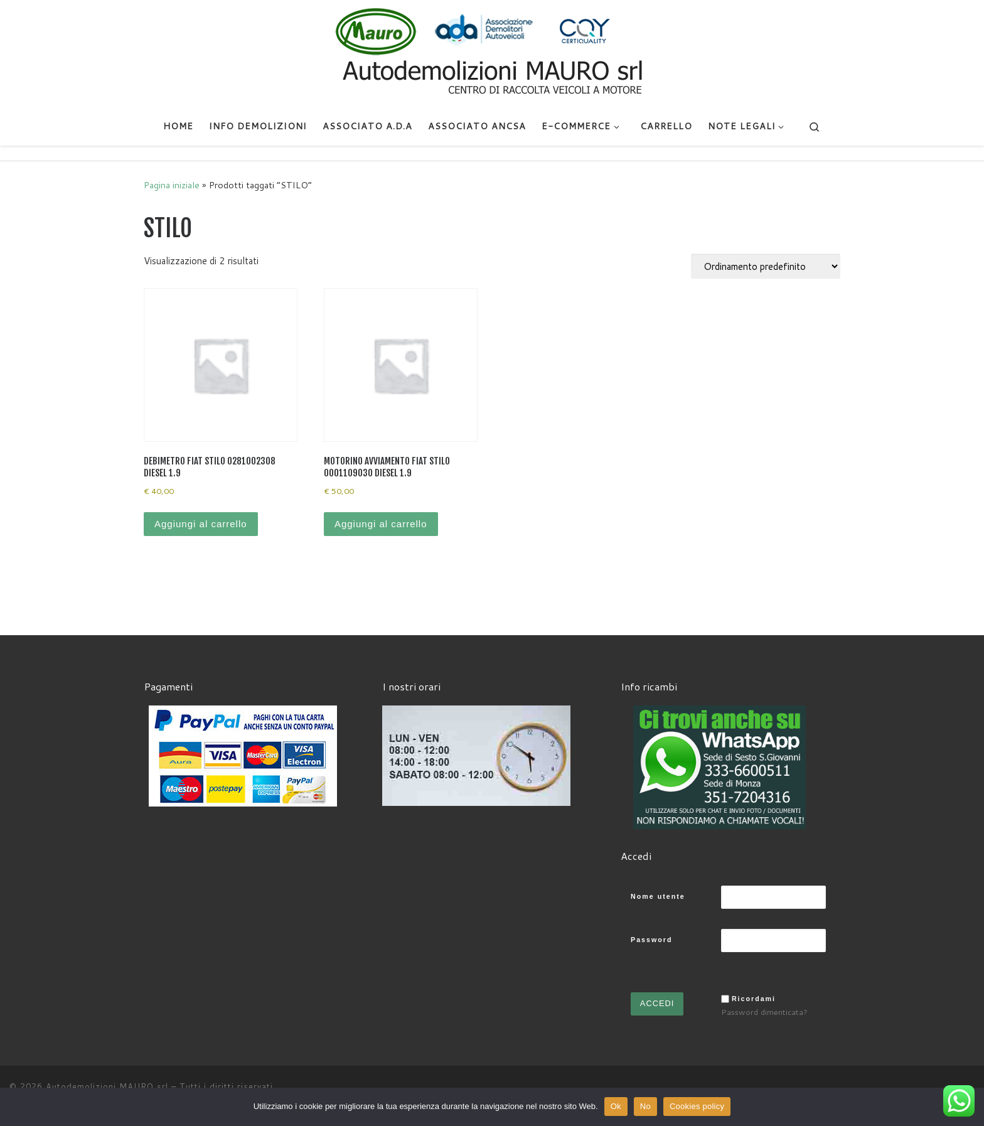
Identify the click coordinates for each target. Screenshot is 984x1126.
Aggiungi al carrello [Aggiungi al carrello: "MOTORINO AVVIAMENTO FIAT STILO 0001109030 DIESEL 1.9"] (380, 523)
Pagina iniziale (172, 184)
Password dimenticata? (764, 1011)
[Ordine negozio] (765, 266)
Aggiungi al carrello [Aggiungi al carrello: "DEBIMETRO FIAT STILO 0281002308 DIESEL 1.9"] (200, 523)
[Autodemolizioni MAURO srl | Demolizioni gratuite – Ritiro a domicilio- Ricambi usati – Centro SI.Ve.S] (492, 53)
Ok (616, 1106)
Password (651, 939)
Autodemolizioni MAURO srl (107, 1086)
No (645, 1106)
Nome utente (658, 896)
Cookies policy (697, 1106)
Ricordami (754, 998)
